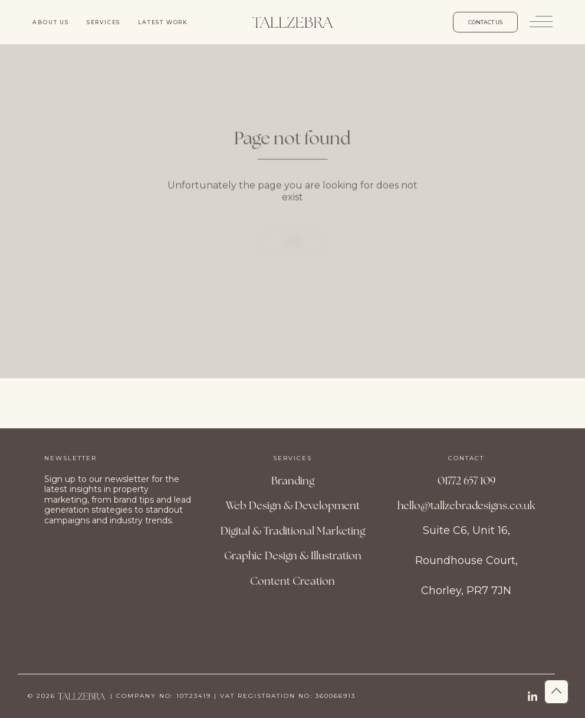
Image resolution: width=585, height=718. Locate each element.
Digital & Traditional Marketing (293, 530)
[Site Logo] (292, 22)
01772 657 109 (466, 480)
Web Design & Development (293, 505)
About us (50, 22)
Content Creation (292, 581)
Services (103, 22)
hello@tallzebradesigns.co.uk (466, 505)
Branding (292, 480)
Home (292, 255)
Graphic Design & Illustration (292, 555)
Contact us (485, 22)
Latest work (163, 22)
